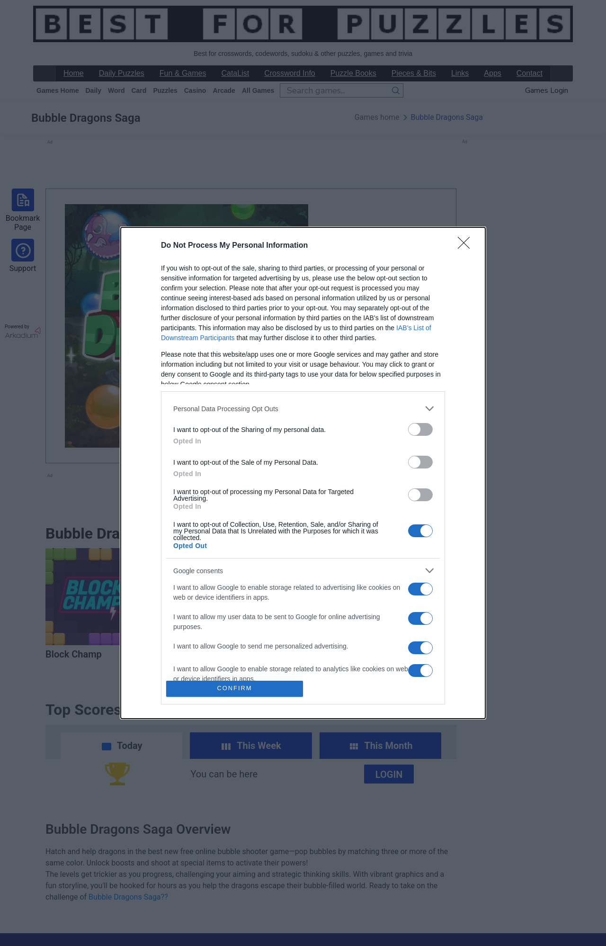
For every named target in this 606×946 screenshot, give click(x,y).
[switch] (420, 429)
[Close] (467, 246)
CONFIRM (234, 688)
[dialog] (303, 472)
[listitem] (303, 409)
